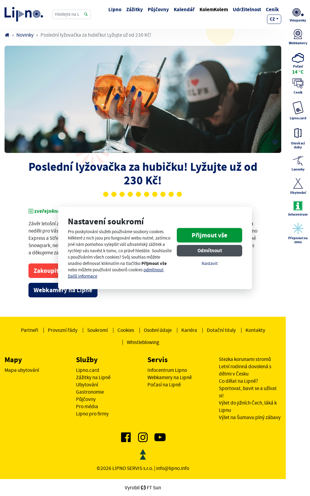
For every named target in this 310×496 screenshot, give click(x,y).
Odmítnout (209, 250)
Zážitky (134, 9)
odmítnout (153, 270)
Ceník (272, 9)
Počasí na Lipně (164, 384)
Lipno (114, 9)
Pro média (87, 406)
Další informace (82, 276)
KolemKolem (214, 9)
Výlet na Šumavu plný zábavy (250, 417)
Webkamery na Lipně (63, 290)
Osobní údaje (158, 330)
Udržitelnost (247, 9)
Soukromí (97, 330)
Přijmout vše (209, 235)
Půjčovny (158, 9)
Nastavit (210, 263)
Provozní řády (63, 330)
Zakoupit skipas (56, 270)
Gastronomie (90, 392)
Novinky (25, 34)
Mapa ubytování (22, 370)
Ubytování (87, 384)
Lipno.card (87, 370)
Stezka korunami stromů (245, 359)
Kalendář (184, 9)
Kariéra (189, 330)
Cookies (125, 330)
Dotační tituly (221, 330)
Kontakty (255, 330)
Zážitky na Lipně (93, 377)
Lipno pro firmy (92, 413)
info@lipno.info (172, 468)
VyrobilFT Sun (143, 487)
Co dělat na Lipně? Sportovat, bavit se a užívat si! (248, 388)
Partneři (29, 330)
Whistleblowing (143, 342)
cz (272, 19)
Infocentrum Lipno (167, 370)
